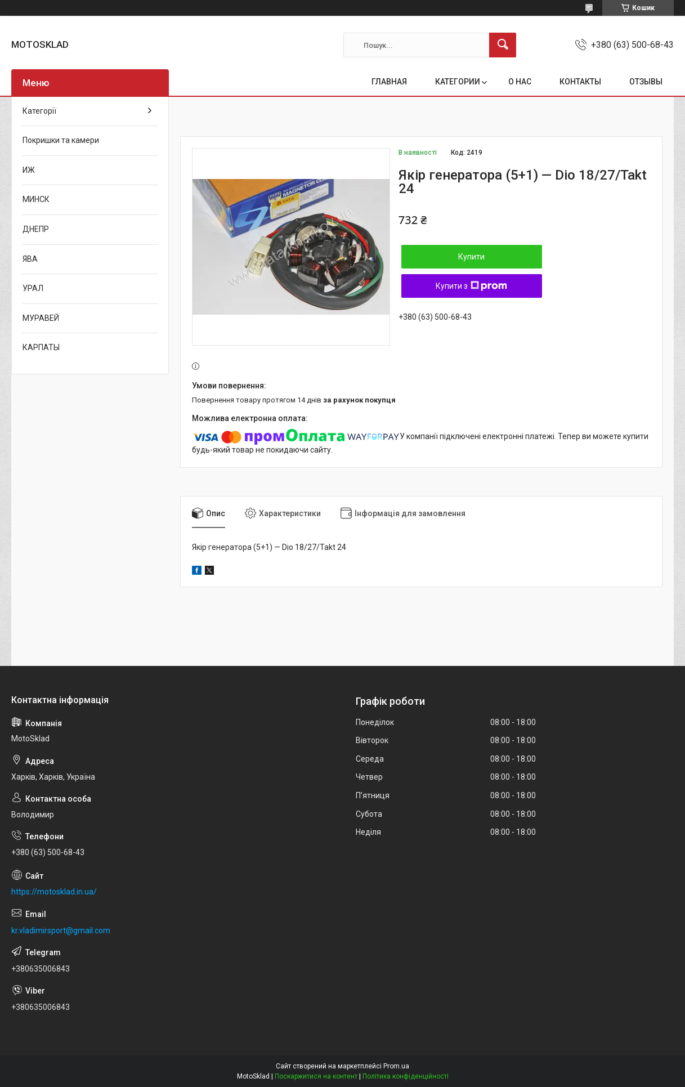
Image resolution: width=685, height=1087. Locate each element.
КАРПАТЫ (41, 347)
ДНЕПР (36, 229)
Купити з (471, 286)
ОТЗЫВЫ (645, 81)
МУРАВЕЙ (41, 318)
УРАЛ (33, 288)
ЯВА (30, 258)
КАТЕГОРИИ (457, 81)
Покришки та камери (61, 140)
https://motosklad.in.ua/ (54, 891)
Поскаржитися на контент (316, 1076)
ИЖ (29, 170)
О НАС (519, 81)
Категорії (39, 110)
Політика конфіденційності (405, 1076)
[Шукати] (502, 45)
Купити (471, 256)
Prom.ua (396, 1066)
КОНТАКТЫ (580, 81)
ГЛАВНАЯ (389, 81)
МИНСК (36, 199)
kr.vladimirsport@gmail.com (60, 930)
